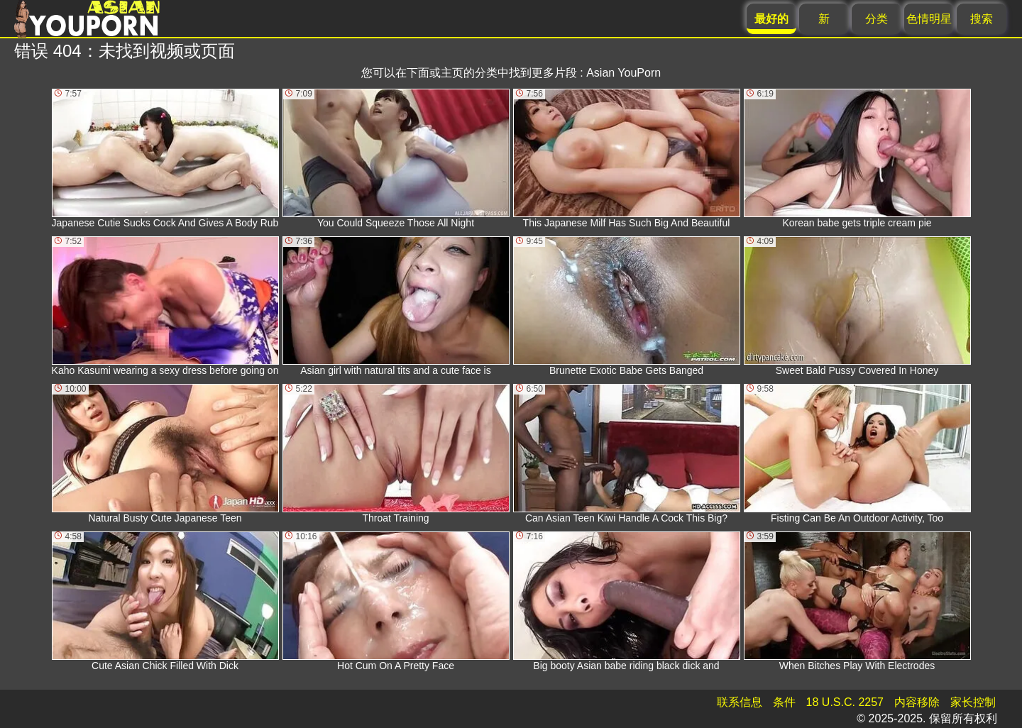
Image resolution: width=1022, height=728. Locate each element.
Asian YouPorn (623, 73)
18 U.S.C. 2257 (845, 702)
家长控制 (973, 702)
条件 (784, 702)
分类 (876, 19)
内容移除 (917, 702)
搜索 (981, 19)
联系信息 (739, 702)
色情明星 (929, 19)
